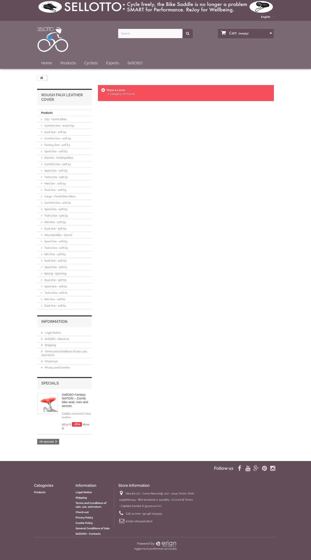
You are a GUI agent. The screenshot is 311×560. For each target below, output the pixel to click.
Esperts (112, 63)
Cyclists (91, 63)
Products (68, 63)
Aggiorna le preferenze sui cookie (155, 548)
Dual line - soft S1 (55, 305)
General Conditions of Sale (93, 528)
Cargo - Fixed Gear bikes (59, 196)
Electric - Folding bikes (58, 157)
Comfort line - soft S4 (57, 138)
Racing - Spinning (55, 273)
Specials (50, 383)
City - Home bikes (55, 119)
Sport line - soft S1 (55, 267)
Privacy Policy (84, 517)
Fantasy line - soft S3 (57, 144)
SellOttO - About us (56, 338)
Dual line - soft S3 (55, 190)
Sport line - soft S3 (55, 151)
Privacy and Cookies (57, 367)
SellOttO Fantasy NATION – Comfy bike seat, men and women (75, 400)
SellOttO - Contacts (88, 533)
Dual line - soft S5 (55, 132)
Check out (51, 361)
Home (46, 63)
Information (54, 321)
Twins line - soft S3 (56, 177)
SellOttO (134, 63)
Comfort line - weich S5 (59, 125)
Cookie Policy (84, 523)
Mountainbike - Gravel (58, 235)
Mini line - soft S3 (55, 183)
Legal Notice (52, 332)
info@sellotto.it (143, 521)
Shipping (50, 345)
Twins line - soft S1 (55, 292)
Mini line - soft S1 (54, 299)
